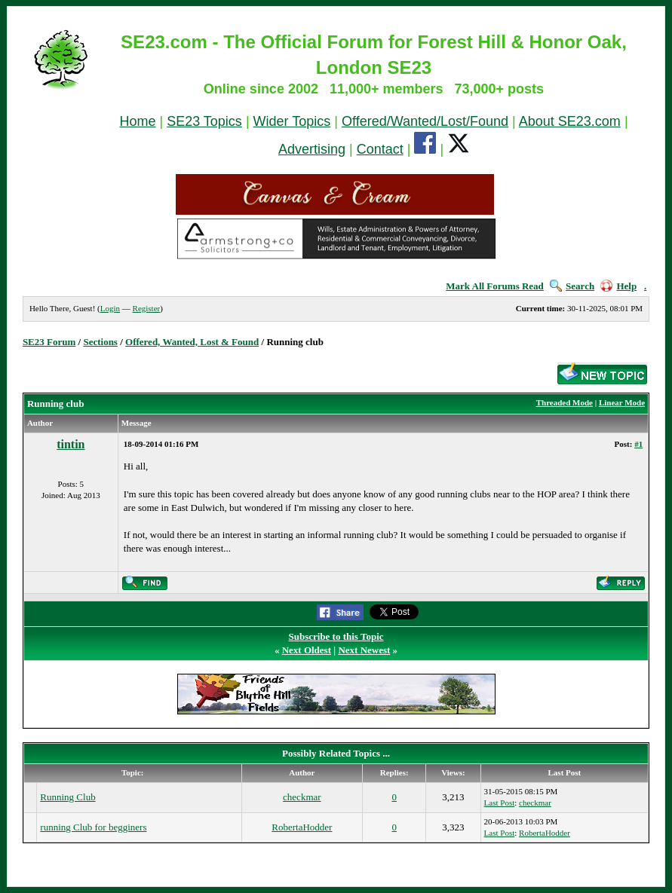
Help (618, 286)
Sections (100, 341)
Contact (380, 149)
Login (110, 308)
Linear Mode (622, 402)
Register (147, 308)
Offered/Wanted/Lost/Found (425, 121)
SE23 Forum (49, 341)
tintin (70, 444)
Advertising (311, 149)
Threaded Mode (564, 402)
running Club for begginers (93, 827)
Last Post (499, 802)
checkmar (302, 797)
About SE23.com (570, 121)
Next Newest (364, 650)
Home (137, 121)
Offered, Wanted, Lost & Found (192, 341)
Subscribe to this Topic (335, 636)
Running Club (67, 797)
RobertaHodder (302, 827)
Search (572, 286)
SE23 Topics (204, 121)
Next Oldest (306, 650)
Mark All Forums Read (495, 286)
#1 (638, 443)
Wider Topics (292, 121)
